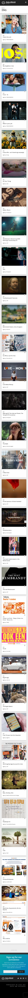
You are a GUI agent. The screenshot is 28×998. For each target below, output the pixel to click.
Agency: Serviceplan (7, 532)
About (24, 984)
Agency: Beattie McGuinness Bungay (11, 795)
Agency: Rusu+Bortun (7, 358)
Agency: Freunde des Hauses (9, 824)
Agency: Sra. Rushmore (8, 68)
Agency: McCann (6, 329)
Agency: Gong (6, 155)
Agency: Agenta (6, 737)
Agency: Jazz (5, 183)
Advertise (12, 986)
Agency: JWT (5, 243)
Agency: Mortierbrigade (8, 446)
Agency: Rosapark (7, 271)
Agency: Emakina (6, 941)
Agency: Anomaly (6, 651)
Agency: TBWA (6, 622)
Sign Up (21, 971)
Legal (16, 986)
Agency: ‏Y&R (5, 853)
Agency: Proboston (7, 212)
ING (3, 35)
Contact (20, 984)
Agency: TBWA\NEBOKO (8, 39)
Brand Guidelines (22, 986)
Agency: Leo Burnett (7, 881)
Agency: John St (6, 680)
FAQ (16, 984)
